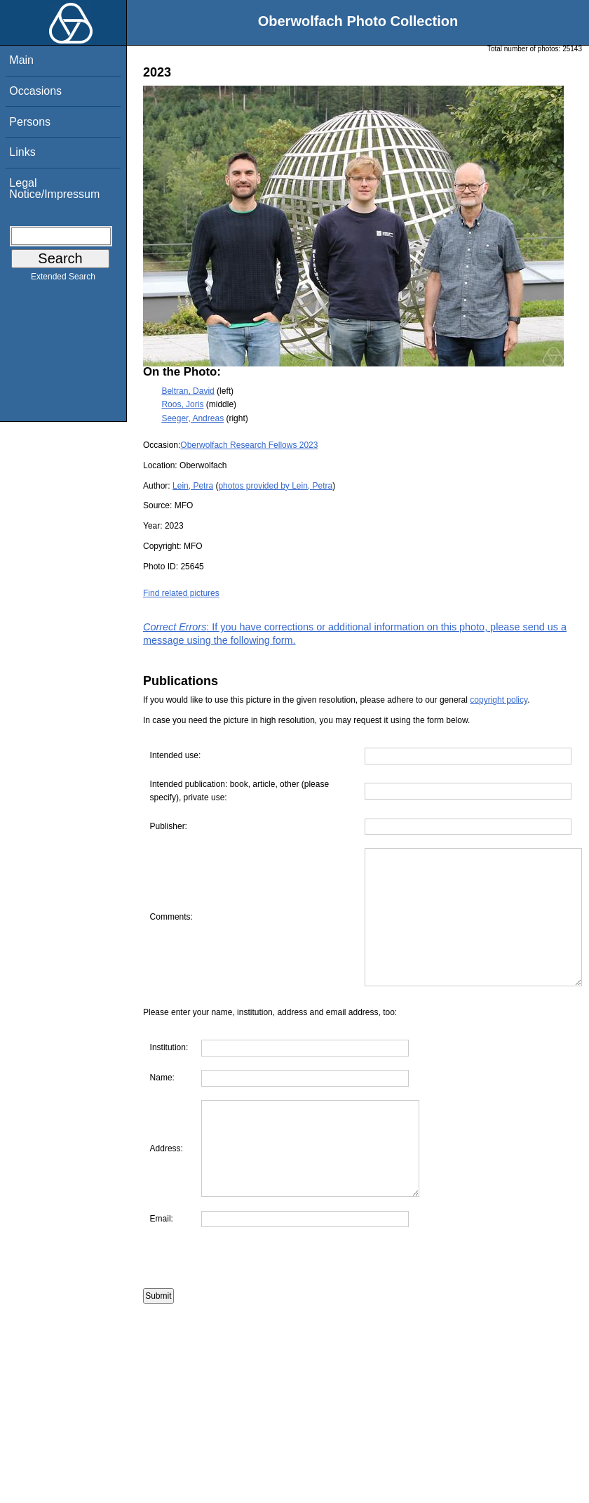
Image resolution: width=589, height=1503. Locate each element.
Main (21, 60)
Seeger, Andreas (192, 418)
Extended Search (63, 279)
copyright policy (498, 700)
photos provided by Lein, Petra (275, 486)
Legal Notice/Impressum (54, 188)
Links (22, 152)
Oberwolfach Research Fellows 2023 (249, 445)
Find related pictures (181, 593)
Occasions (35, 91)
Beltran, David (187, 391)
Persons (29, 122)
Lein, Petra (192, 486)
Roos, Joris (182, 404)
